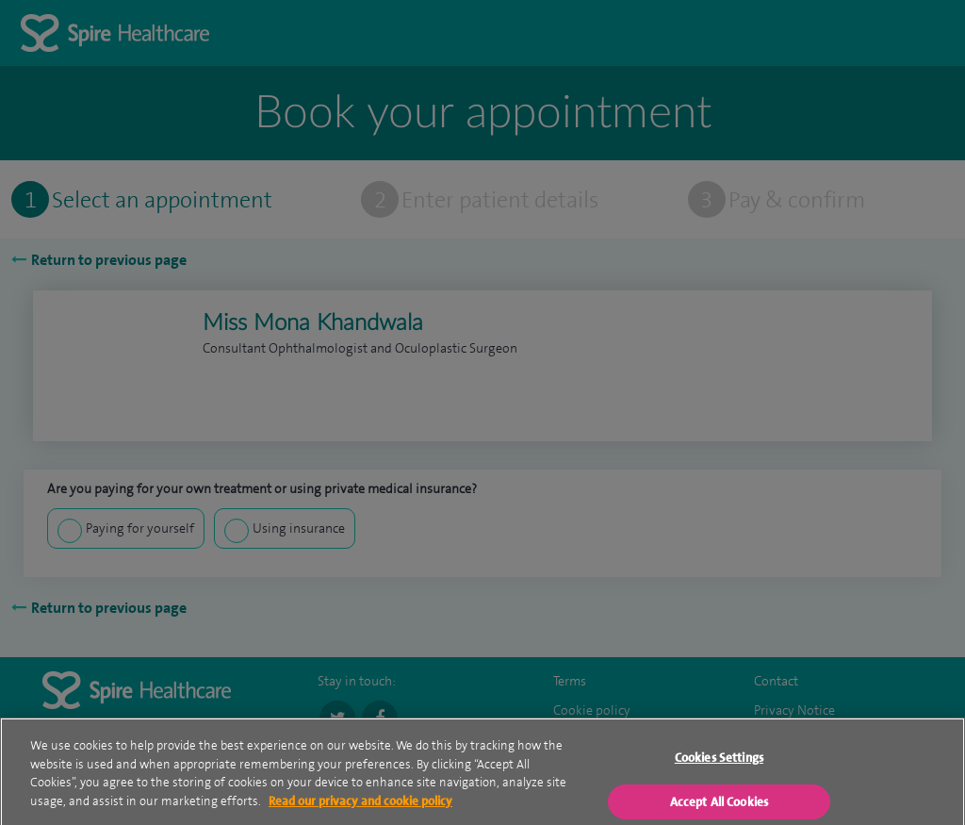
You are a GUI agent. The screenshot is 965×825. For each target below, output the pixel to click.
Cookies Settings (719, 763)
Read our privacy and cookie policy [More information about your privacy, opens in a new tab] (360, 806)
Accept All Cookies (719, 807)
